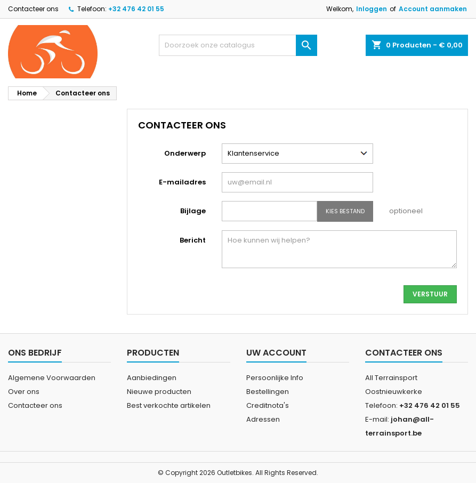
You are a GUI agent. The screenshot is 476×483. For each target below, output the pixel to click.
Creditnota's (267, 405)
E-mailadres (182, 182)
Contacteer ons (33, 8)
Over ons (23, 392)
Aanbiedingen (151, 378)
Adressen (263, 419)
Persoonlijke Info (274, 378)
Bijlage (193, 211)
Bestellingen (267, 392)
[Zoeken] (238, 45)
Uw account (276, 353)
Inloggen (371, 8)
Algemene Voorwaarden (51, 378)
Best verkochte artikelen (169, 405)
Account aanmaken (433, 8)
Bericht (193, 240)
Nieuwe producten (159, 392)
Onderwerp (185, 153)
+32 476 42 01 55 (136, 8)
